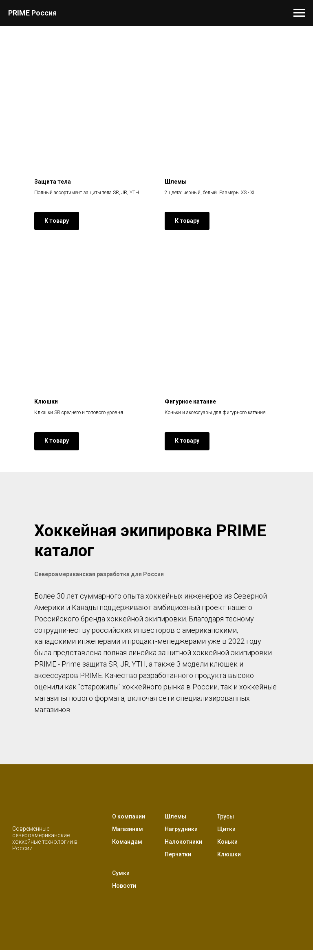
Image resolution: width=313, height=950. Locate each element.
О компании (128, 816)
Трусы (225, 816)
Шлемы (175, 816)
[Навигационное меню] (299, 13)
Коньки (227, 841)
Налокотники (183, 841)
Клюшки (229, 854)
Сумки (121, 873)
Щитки (226, 829)
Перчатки (178, 854)
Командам (127, 841)
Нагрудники (181, 829)
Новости (124, 885)
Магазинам (127, 829)
